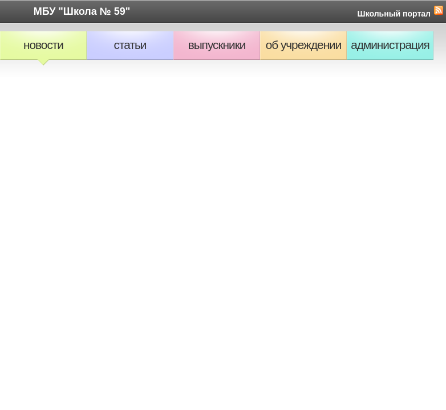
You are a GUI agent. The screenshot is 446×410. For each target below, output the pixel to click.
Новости (43, 44)
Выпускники (217, 44)
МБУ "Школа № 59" (82, 11)
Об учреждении (304, 44)
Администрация (390, 44)
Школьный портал (394, 13)
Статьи (130, 44)
